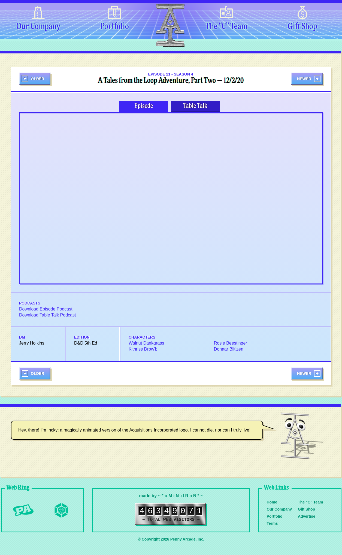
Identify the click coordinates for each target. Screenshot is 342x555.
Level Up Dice (61, 510)
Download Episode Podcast (45, 309)
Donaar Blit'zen (228, 349)
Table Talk (195, 106)
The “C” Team (226, 26)
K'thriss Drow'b (143, 349)
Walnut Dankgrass (146, 343)
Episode (143, 106)
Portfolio (114, 26)
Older (37, 79)
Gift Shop (302, 26)
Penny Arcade (23, 510)
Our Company (38, 26)
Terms (272, 523)
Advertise (306, 516)
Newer (304, 79)
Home (272, 502)
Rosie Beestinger (230, 343)
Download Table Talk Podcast (47, 315)
